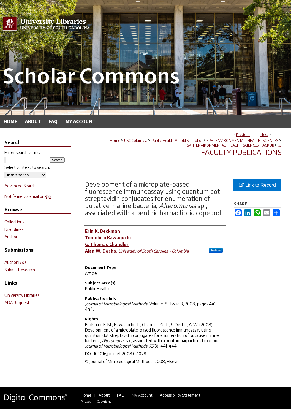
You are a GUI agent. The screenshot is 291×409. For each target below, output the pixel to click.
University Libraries (21, 295)
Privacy (86, 401)
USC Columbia (135, 140)
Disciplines (13, 229)
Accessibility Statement (180, 395)
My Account (142, 395)
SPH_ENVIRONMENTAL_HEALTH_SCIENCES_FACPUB (230, 145)
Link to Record (257, 185)
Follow (216, 250)
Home (115, 140)
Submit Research (19, 269)
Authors (11, 236)
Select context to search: (27, 167)
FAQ (120, 395)
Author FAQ (15, 262)
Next (264, 134)
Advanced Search (20, 185)
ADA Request (16, 302)
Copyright (104, 401)
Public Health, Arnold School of (177, 140)
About (104, 395)
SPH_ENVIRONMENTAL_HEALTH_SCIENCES (242, 140)
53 (279, 145)
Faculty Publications (241, 152)
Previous (243, 134)
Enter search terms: (22, 152)
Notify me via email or (27, 196)
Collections (14, 221)
